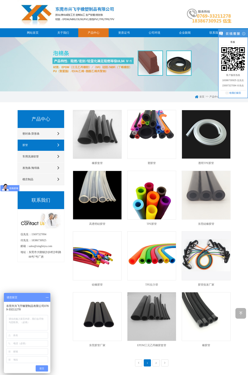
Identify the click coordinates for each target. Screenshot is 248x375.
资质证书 (124, 32)
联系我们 (215, 32)
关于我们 (63, 32)
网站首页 (33, 32)
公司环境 (154, 32)
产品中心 (93, 32)
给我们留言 (235, 93)
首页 (201, 96)
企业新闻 (185, 32)
